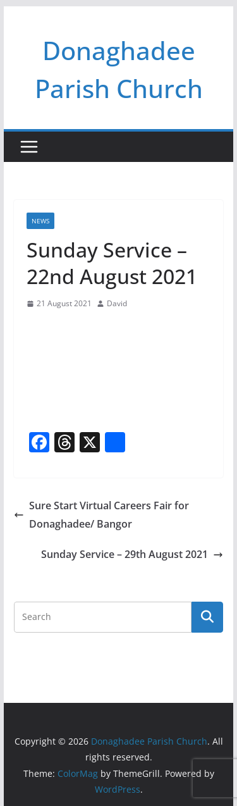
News (40, 220)
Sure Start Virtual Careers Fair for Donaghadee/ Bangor (101, 515)
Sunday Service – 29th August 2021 (132, 554)
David (117, 303)
